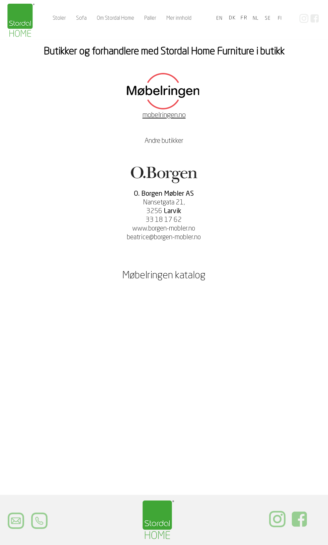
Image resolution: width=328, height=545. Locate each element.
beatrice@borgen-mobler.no (164, 237)
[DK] (233, 18)
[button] (81, 18)
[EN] (220, 18)
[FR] (245, 18)
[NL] (256, 18)
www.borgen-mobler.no (163, 228)
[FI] (280, 18)
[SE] (268, 18)
